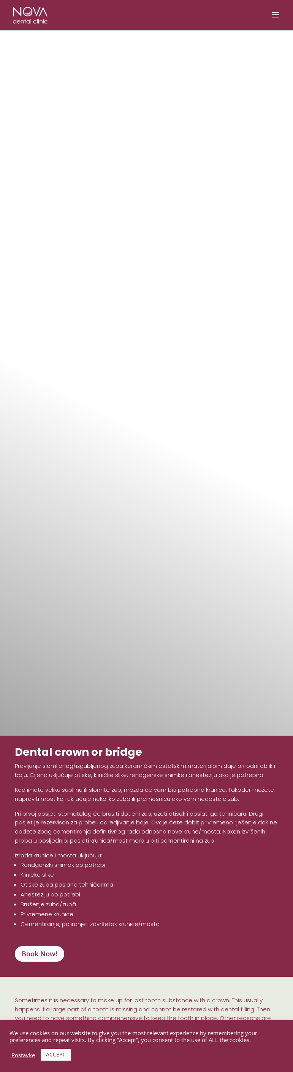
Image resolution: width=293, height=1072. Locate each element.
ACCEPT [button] (55, 1054)
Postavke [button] (23, 1055)
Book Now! (39, 953)
